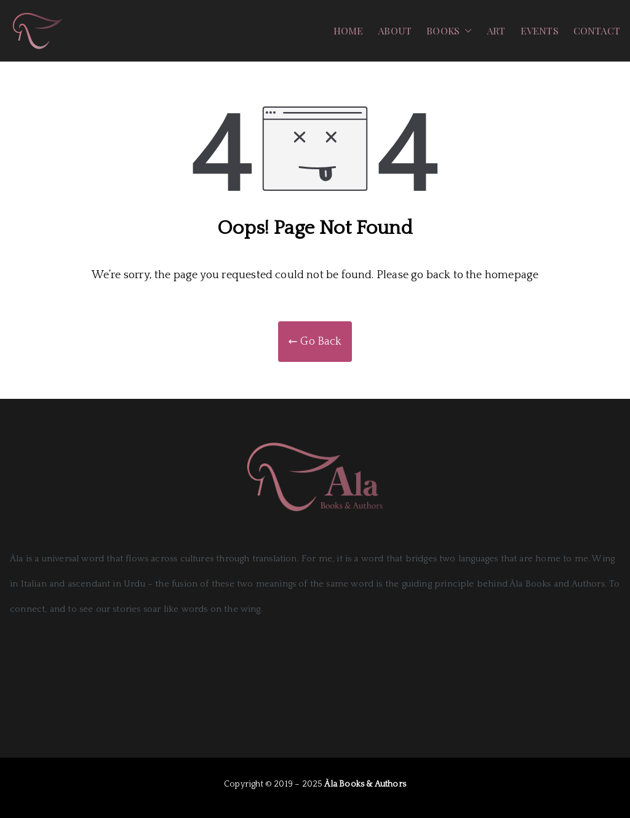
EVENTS (539, 30)
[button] (466, 31)
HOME (348, 30)
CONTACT (596, 30)
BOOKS (449, 31)
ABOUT (395, 30)
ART (496, 30)
